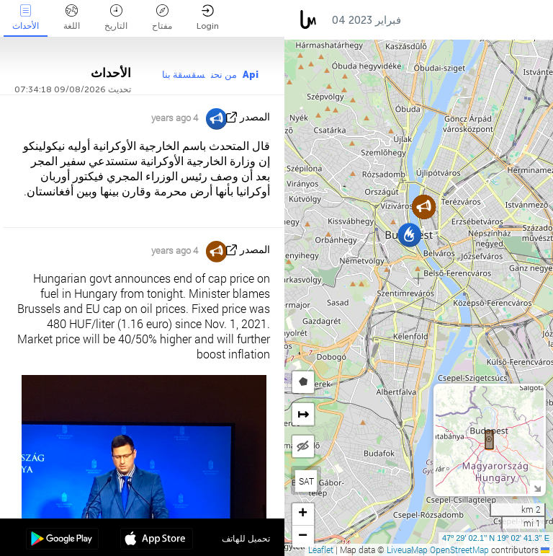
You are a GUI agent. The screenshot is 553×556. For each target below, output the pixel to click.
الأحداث (25, 17)
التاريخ (115, 17)
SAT (306, 481)
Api (250, 74)
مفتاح (162, 17)
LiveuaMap (407, 549)
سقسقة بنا (183, 74)
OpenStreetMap (459, 549)
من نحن (224, 74)
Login (208, 17)
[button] (409, 235)
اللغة (71, 17)
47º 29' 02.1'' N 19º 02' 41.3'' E (495, 538)
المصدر (255, 117)
